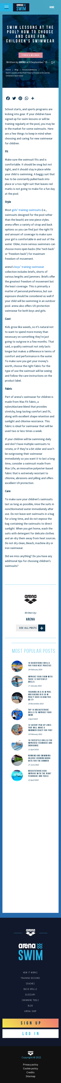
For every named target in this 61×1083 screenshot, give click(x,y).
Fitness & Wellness (29, 69)
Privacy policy (30, 1064)
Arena (22, 62)
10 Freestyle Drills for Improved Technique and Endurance (40, 743)
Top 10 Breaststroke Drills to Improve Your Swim (40, 712)
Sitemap (30, 1076)
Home (51, 7)
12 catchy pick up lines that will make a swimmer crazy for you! (40, 727)
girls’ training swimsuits (26, 210)
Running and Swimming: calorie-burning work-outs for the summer (40, 758)
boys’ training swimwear (29, 267)
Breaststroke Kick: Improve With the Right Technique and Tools (39, 773)
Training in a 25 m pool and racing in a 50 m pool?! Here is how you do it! (40, 696)
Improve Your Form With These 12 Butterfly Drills (40, 679)
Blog (16, 69)
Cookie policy (30, 1068)
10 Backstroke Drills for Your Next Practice (40, 664)
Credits (30, 1072)
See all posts (32, 628)
